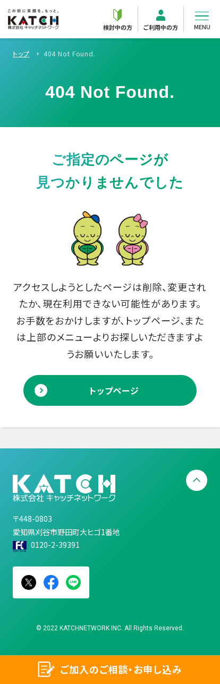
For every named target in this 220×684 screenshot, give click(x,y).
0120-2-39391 (55, 544)
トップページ (114, 390)
